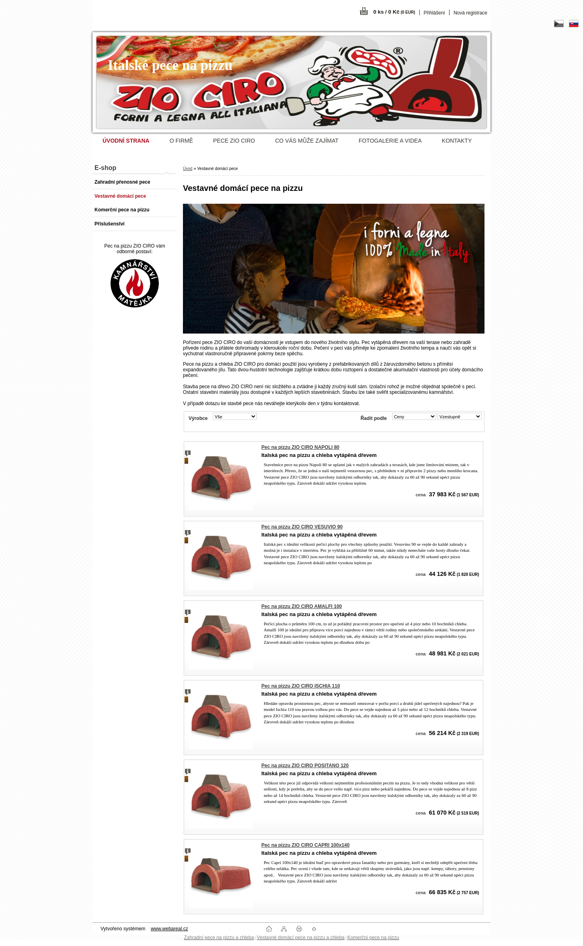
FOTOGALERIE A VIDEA (390, 140)
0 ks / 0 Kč (394, 12)
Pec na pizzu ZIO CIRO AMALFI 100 (301, 606)
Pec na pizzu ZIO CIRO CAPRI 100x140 (305, 845)
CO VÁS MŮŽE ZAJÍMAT (307, 140)
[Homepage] (126, 141)
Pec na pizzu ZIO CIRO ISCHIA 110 (300, 686)
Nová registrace (470, 13)
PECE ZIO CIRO (234, 140)
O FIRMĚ (181, 140)
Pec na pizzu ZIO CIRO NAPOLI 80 (300, 447)
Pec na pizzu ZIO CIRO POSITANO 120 (305, 765)
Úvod (187, 168)
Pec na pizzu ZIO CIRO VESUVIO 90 (302, 527)
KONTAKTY (457, 140)
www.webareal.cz (169, 929)
